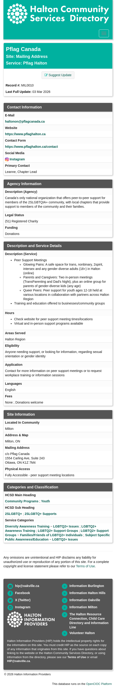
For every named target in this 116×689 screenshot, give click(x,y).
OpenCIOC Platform (99, 684)
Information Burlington (86, 586)
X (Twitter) (22, 600)
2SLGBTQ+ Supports (41, 514)
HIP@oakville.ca (18, 661)
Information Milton (83, 607)
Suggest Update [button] (58, 75)
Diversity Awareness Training (27, 526)
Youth (45, 501)
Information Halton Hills (87, 593)
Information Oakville (84, 600)
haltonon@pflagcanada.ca (25, 121)
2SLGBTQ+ (13, 514)
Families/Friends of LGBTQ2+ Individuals (51, 535)
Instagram (17, 159)
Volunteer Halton (82, 633)
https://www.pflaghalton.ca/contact (31, 146)
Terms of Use (85, 566)
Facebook (22, 593)
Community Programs (21, 501)
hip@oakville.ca (27, 586)
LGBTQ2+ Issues (66, 526)
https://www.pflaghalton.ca (25, 134)
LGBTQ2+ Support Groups (58, 531)
